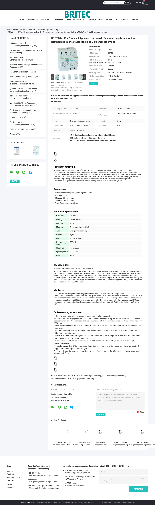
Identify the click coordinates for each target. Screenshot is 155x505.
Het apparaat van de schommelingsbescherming (40, 30)
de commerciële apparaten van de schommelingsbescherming (78, 376)
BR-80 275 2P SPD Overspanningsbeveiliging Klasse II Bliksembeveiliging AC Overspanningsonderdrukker (120, 443)
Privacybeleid (26, 502)
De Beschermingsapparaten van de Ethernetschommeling (24, 111)
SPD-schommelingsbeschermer (113, 376)
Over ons (45, 20)
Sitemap (10, 487)
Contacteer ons (96, 20)
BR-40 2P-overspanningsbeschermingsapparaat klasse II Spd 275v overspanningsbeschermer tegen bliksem (44, 480)
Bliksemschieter (16, 117)
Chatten (93, 84)
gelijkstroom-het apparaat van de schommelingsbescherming (23, 90)
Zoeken (127, 3)
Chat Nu (138, 3)
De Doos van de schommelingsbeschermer (21, 123)
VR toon (135, 20)
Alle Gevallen (122, 20)
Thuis (22, 20)
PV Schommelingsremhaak (21, 72)
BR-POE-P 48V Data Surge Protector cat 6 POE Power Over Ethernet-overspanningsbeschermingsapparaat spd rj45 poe (80, 478)
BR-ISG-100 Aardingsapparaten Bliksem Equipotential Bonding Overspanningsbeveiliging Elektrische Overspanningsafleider (100, 443)
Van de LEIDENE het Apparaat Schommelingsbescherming (22, 104)
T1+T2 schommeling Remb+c (22, 77)
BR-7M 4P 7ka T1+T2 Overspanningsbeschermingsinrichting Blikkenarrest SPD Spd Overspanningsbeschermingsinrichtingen (87, 443)
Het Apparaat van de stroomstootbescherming (20, 82)
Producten (33, 20)
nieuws (109, 20)
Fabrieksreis (58, 20)
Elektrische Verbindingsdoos (22, 129)
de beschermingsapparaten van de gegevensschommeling (72, 379)
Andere (13, 134)
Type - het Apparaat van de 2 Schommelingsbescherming (22, 58)
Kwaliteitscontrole (76, 20)
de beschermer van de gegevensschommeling (19, 97)
